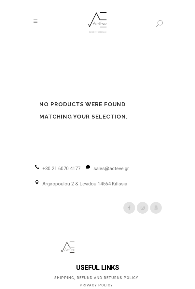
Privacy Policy (96, 285)
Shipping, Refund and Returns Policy (96, 278)
